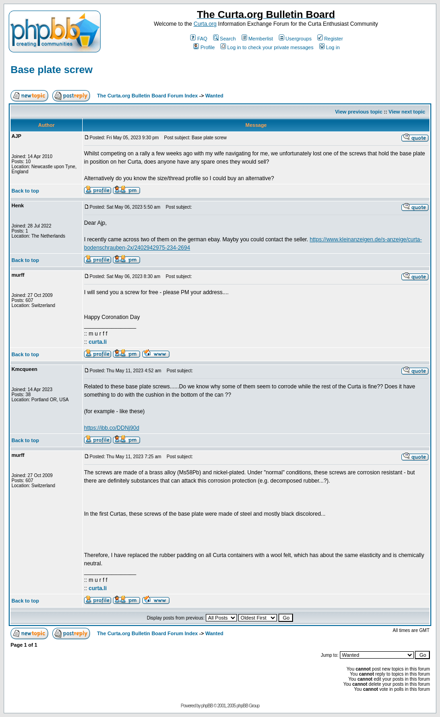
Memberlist (257, 38)
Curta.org (204, 24)
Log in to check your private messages (267, 47)
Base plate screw (52, 69)
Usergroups (295, 38)
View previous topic (358, 111)
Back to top (25, 190)
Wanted (214, 95)
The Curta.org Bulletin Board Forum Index (147, 95)
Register (330, 38)
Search (224, 38)
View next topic (407, 111)
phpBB (207, 705)
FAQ (198, 38)
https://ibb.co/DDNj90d (111, 428)
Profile (203, 47)
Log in (329, 47)
